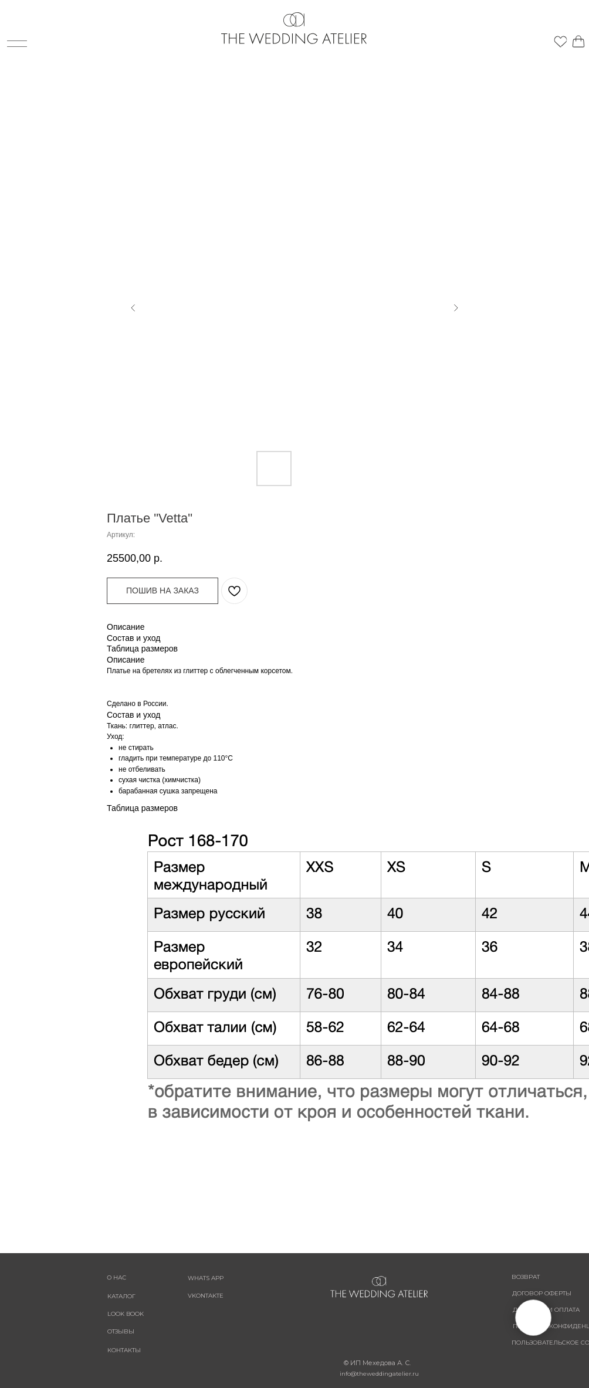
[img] (548, 42)
